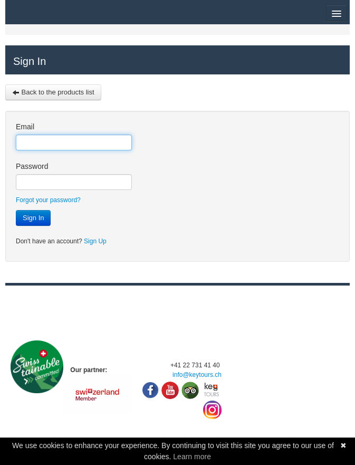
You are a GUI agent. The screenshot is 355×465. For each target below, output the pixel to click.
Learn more (192, 456)
